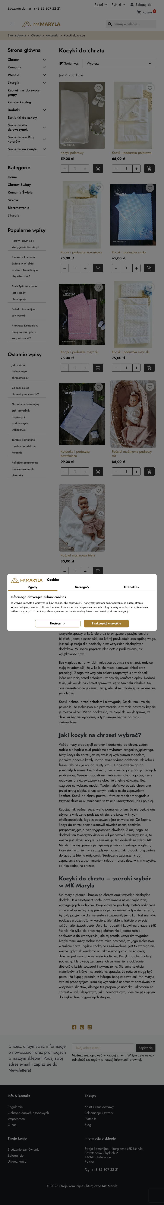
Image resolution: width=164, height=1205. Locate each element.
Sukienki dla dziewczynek (18, 127)
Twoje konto (17, 1138)
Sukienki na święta (22, 149)
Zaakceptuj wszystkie (106, 623)
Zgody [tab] (32, 587)
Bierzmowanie (18, 208)
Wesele (13, 75)
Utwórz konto (17, 1161)
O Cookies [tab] (131, 587)
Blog (88, 1124)
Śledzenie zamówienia (24, 1149)
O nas (12, 1124)
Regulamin (15, 1106)
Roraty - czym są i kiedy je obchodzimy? (25, 244)
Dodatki (14, 110)
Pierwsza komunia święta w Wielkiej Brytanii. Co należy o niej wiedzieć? (25, 266)
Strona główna (24, 50)
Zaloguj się (15, 1155)
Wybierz (120, 63)
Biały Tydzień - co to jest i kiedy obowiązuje (24, 292)
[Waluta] (117, 5)
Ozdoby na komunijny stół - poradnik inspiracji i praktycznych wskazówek (25, 417)
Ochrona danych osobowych (28, 1112)
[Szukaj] (131, 24)
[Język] (96, 5)
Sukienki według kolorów (21, 139)
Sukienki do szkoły (22, 118)
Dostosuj (58, 623)
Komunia (14, 67)
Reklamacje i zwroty (99, 1112)
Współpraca (16, 1118)
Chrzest (13, 60)
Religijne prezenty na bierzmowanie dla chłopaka (25, 469)
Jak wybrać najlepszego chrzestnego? (20, 371)
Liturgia (13, 83)
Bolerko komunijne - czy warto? (24, 312)
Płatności (91, 1118)
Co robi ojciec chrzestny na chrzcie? (25, 391)
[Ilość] (75, 169)
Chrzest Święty (19, 185)
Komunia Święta (20, 192)
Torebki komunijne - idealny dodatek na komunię (24, 446)
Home (12, 177)
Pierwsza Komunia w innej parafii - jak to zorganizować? (25, 332)
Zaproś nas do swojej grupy (24, 92)
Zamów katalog (19, 102)
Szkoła (13, 200)
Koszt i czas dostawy (99, 1106)
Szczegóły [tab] (82, 587)
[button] (141, 5)
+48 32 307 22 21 (105, 1169)
